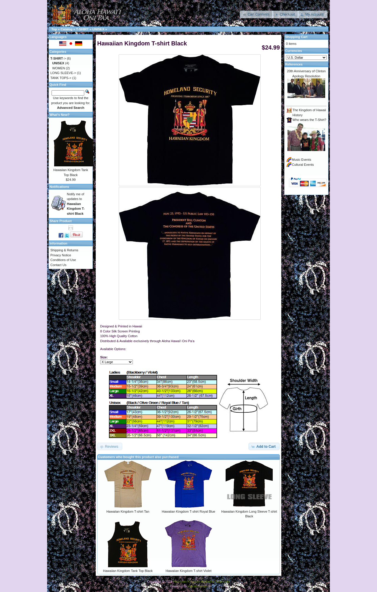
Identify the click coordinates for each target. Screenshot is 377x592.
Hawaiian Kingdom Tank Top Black (128, 571)
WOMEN (58, 68)
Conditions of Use (63, 260)
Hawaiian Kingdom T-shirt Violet (188, 571)
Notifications (59, 186)
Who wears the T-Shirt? (309, 120)
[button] (256, 14)
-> (58, 58)
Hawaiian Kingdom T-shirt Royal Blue (188, 511)
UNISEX (98, 29)
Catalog (66, 29)
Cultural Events (303, 164)
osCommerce (197, 586)
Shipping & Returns (64, 250)
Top (54, 29)
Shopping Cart (296, 37)
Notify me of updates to (76, 203)
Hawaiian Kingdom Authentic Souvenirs (201, 581)
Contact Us (58, 265)
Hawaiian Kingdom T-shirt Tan (127, 511)
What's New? (59, 115)
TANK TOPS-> (60, 78)
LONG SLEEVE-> (63, 73)
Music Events (301, 159)
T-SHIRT (82, 29)
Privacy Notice (60, 255)
